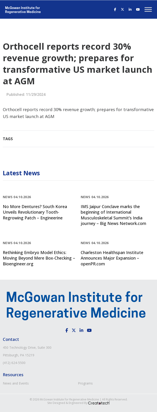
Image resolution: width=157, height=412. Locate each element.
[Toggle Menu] (148, 9)
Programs (85, 383)
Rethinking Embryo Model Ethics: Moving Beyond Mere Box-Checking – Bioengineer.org (39, 258)
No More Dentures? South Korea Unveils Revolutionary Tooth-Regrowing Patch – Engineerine (35, 212)
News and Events (16, 383)
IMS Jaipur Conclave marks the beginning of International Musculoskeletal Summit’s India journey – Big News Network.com (113, 215)
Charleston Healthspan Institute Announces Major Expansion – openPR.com (112, 258)
